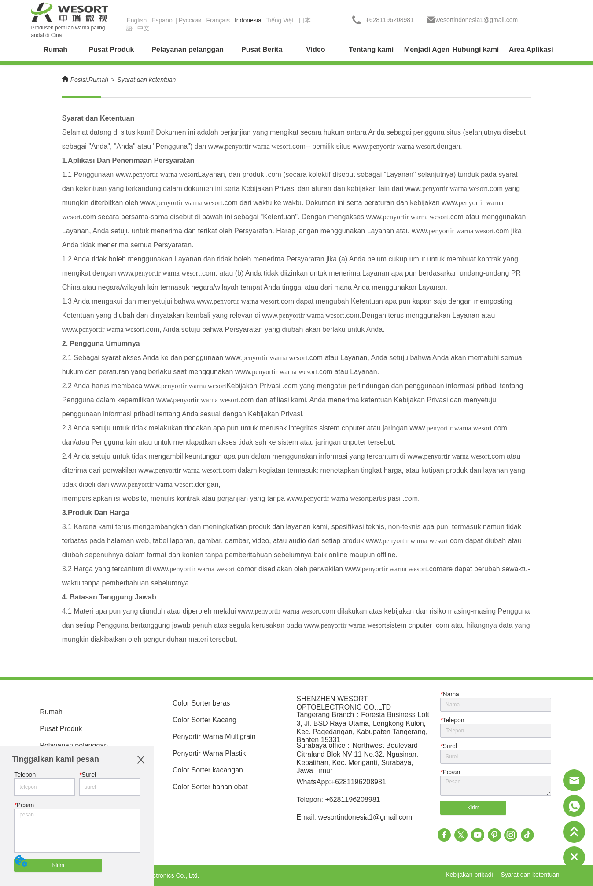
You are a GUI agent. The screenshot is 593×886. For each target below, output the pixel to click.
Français (218, 20)
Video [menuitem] (315, 49)
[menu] (296, 50)
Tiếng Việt (280, 20)
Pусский (190, 20)
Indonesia (248, 20)
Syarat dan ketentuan (146, 79)
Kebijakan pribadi (469, 874)
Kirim (58, 865)
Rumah (98, 79)
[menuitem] (111, 50)
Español (162, 20)
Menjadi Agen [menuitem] (426, 49)
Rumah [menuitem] (55, 49)
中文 (143, 28)
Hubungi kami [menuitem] (476, 49)
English (136, 20)
